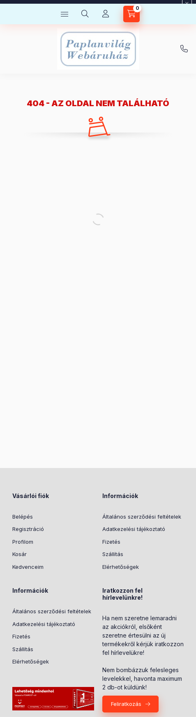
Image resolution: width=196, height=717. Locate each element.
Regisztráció (28, 529)
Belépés (22, 516)
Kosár (19, 554)
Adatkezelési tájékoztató (133, 529)
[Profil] (105, 14)
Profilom (22, 541)
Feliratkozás (126, 704)
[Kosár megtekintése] (131, 14)
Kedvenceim (28, 566)
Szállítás (112, 554)
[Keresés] (85, 14)
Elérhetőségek (120, 566)
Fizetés (111, 541)
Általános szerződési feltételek (141, 516)
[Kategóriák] (64, 14)
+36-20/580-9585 (184, 49)
